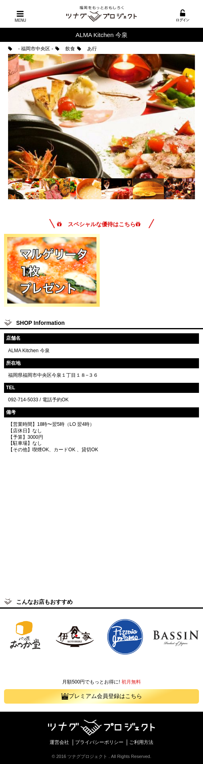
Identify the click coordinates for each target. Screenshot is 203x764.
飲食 (65, 49)
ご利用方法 (141, 742)
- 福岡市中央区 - (30, 49)
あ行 (87, 49)
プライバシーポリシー (99, 742)
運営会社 (59, 742)
